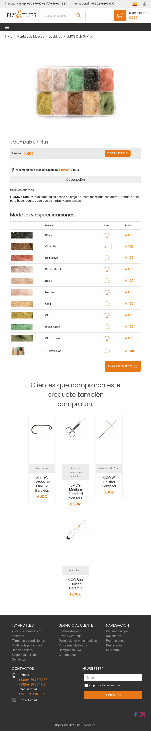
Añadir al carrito (120, 366)
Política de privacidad (27, 645)
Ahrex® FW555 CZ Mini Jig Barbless (42, 484)
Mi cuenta (113, 650)
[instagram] (142, 714)
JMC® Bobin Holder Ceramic (76, 584)
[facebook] (135, 714)
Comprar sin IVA (70, 650)
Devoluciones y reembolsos (78, 641)
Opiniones (19, 659)
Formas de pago (70, 631)
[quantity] (107, 246)
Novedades (114, 636)
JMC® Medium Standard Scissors (75, 491)
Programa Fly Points (73, 645)
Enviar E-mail (28, 700)
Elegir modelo (117, 153)
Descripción (75, 180)
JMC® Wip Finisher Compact (109, 482)
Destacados (114, 645)
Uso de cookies (22, 650)
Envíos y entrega (70, 636)
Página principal (117, 631)
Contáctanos (67, 655)
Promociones (115, 641)
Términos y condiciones (28, 641)
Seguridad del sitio (25, 655)
